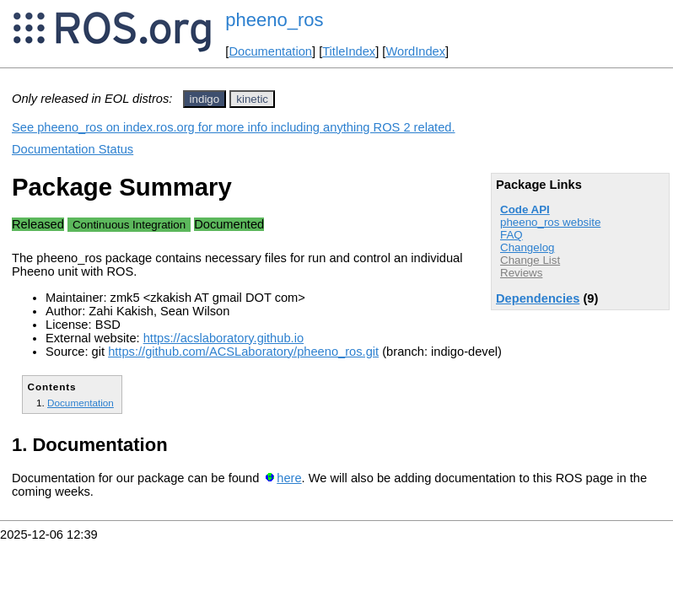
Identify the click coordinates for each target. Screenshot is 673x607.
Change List (530, 260)
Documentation (270, 51)
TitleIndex (348, 51)
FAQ (511, 234)
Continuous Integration (129, 224)
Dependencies (537, 298)
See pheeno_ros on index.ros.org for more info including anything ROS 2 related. (233, 127)
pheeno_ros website (550, 222)
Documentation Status (72, 149)
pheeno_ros (274, 19)
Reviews (521, 272)
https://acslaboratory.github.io (223, 338)
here (289, 478)
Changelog (527, 247)
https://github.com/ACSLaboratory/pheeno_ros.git (243, 351)
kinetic (252, 99)
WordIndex (415, 51)
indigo (205, 99)
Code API (525, 209)
